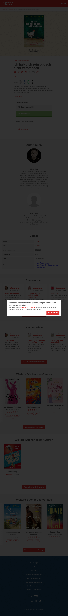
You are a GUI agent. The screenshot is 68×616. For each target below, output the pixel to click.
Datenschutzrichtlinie (27, 307)
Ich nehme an (53, 312)
